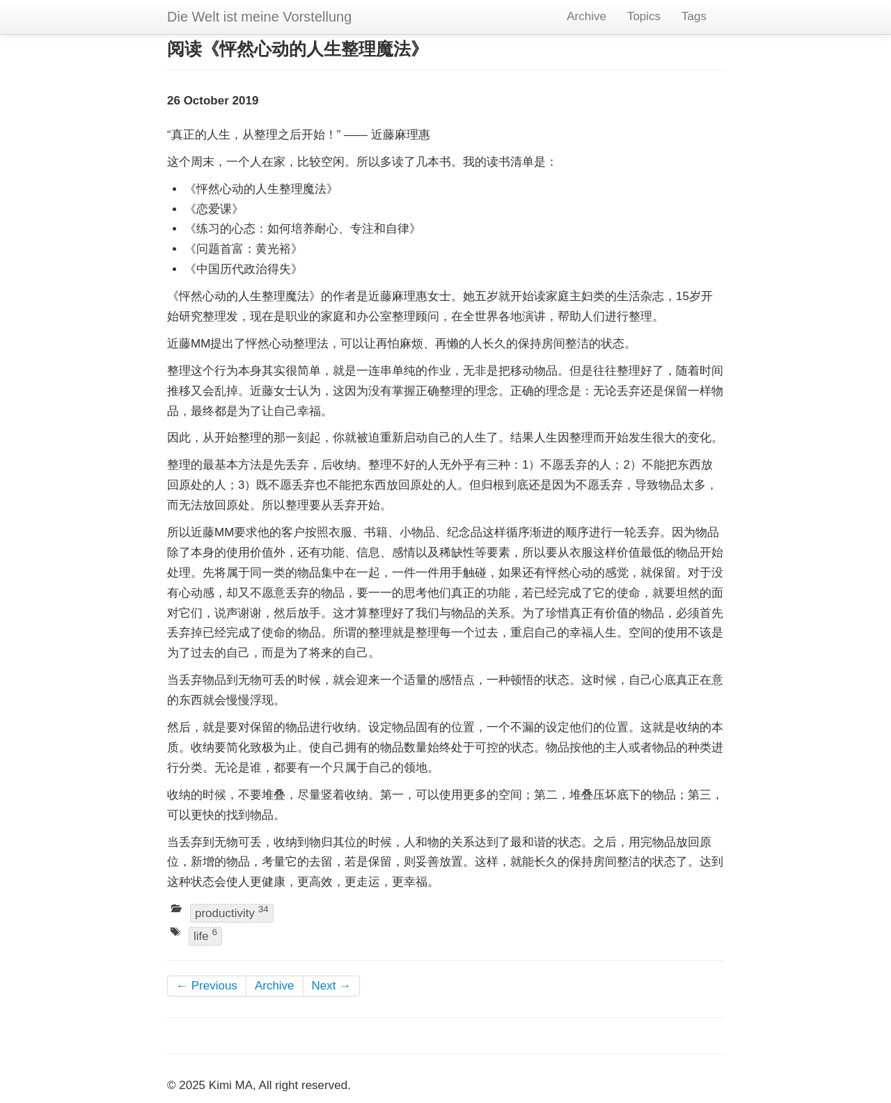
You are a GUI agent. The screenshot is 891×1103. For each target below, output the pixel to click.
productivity (232, 912)
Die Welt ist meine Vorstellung (259, 16)
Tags (694, 16)
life (205, 936)
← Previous (206, 985)
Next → (332, 985)
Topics (644, 16)
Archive (586, 16)
